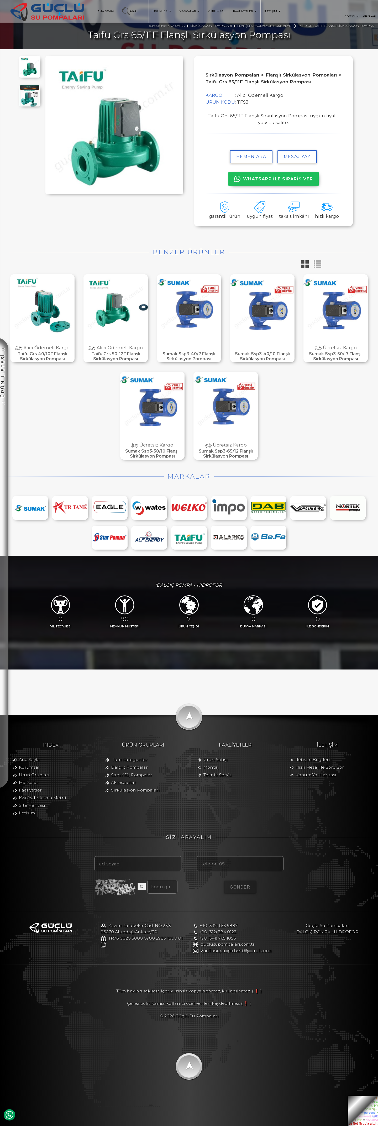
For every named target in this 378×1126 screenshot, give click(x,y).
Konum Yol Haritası (316, 774)
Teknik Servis (217, 774)
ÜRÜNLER (162, 11)
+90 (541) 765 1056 (218, 938)
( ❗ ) (257, 990)
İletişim (27, 812)
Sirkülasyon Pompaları (135, 790)
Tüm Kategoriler (129, 759)
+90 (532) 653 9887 (219, 925)
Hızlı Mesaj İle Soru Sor (320, 767)
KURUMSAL (216, 11)
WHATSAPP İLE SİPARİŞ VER (273, 179)
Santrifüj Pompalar (131, 774)
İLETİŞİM (272, 11)
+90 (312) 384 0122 (218, 931)
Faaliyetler (30, 790)
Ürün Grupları (34, 774)
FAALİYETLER (245, 11)
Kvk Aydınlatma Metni (42, 797)
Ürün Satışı (215, 759)
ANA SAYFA (105, 11)
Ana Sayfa (29, 759)
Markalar (28, 782)
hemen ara (251, 156)
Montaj (211, 767)
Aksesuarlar (123, 782)
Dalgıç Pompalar (129, 767)
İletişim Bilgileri (313, 759)
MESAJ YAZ (297, 156)
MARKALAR (189, 11)
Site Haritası (32, 805)
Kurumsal (29, 767)
